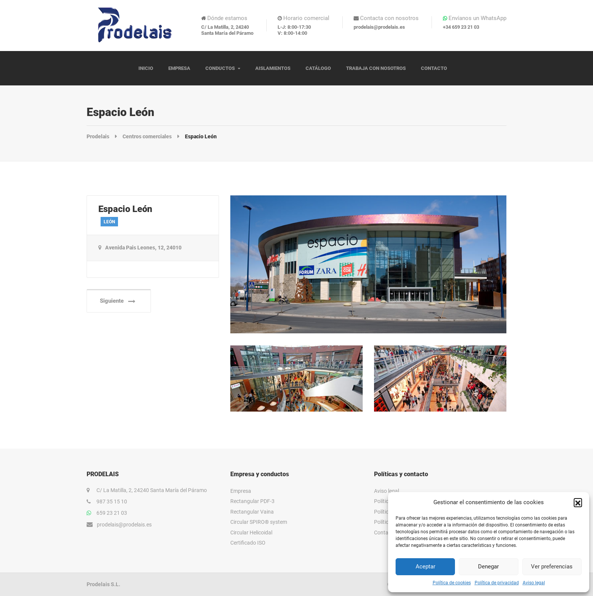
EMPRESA (179, 68)
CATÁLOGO (318, 68)
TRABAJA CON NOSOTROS (376, 68)
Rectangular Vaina (252, 512)
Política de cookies (452, 582)
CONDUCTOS (220, 68)
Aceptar (425, 566)
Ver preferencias (552, 566)
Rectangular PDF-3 (252, 501)
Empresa (240, 491)
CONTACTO (434, 68)
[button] (578, 502)
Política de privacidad (497, 582)
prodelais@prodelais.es (124, 525)
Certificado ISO (247, 543)
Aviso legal (534, 582)
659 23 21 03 (111, 513)
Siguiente (117, 301)
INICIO (145, 68)
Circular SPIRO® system (258, 522)
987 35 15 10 (111, 501)
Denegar (488, 566)
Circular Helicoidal (251, 532)
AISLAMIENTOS (272, 68)
